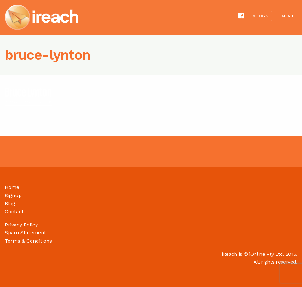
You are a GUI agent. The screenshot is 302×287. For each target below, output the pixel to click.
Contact (14, 211)
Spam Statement (25, 233)
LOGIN (260, 16)
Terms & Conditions (28, 241)
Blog (10, 204)
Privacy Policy (21, 225)
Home (12, 187)
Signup (13, 195)
